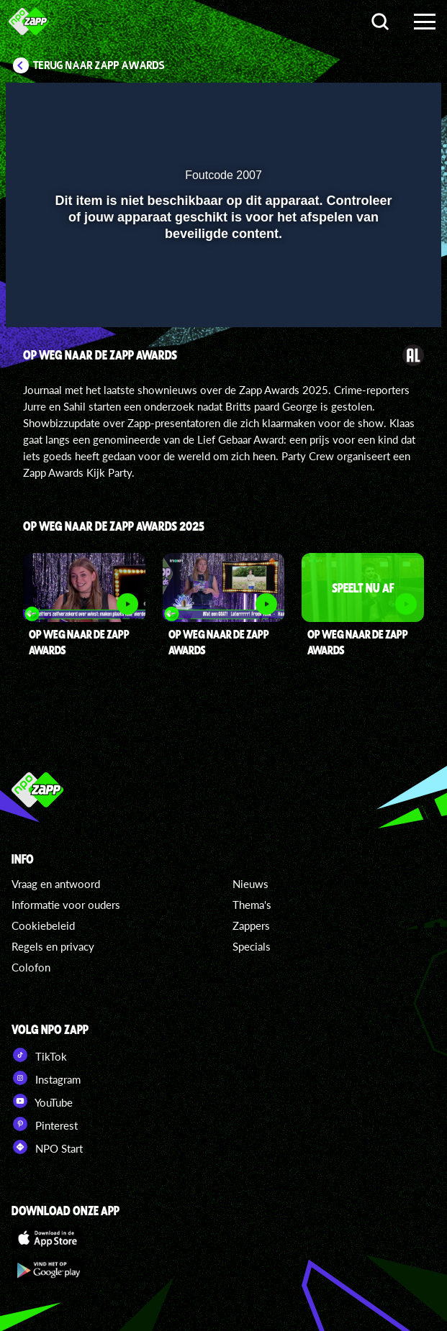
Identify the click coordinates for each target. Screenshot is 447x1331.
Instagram (46, 1078)
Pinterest (45, 1124)
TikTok (39, 1055)
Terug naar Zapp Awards (99, 65)
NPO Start (47, 1147)
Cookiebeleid (43, 925)
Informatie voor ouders (66, 904)
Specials (251, 946)
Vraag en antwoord (56, 883)
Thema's (251, 904)
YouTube (42, 1101)
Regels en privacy (53, 946)
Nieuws (250, 883)
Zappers (251, 925)
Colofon (31, 967)
